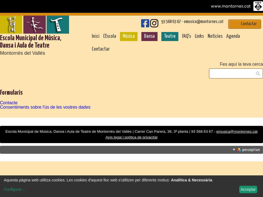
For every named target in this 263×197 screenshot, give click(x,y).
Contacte (9, 102)
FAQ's (186, 36)
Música (129, 36)
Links (199, 36)
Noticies (215, 36)
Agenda (233, 36)
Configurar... (14, 189)
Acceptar (248, 189)
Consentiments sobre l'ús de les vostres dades (45, 107)
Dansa (149, 36)
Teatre (170, 36)
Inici (95, 36)
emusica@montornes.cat (204, 21)
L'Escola (109, 36)
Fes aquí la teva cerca (241, 64)
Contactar (101, 49)
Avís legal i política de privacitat (131, 137)
